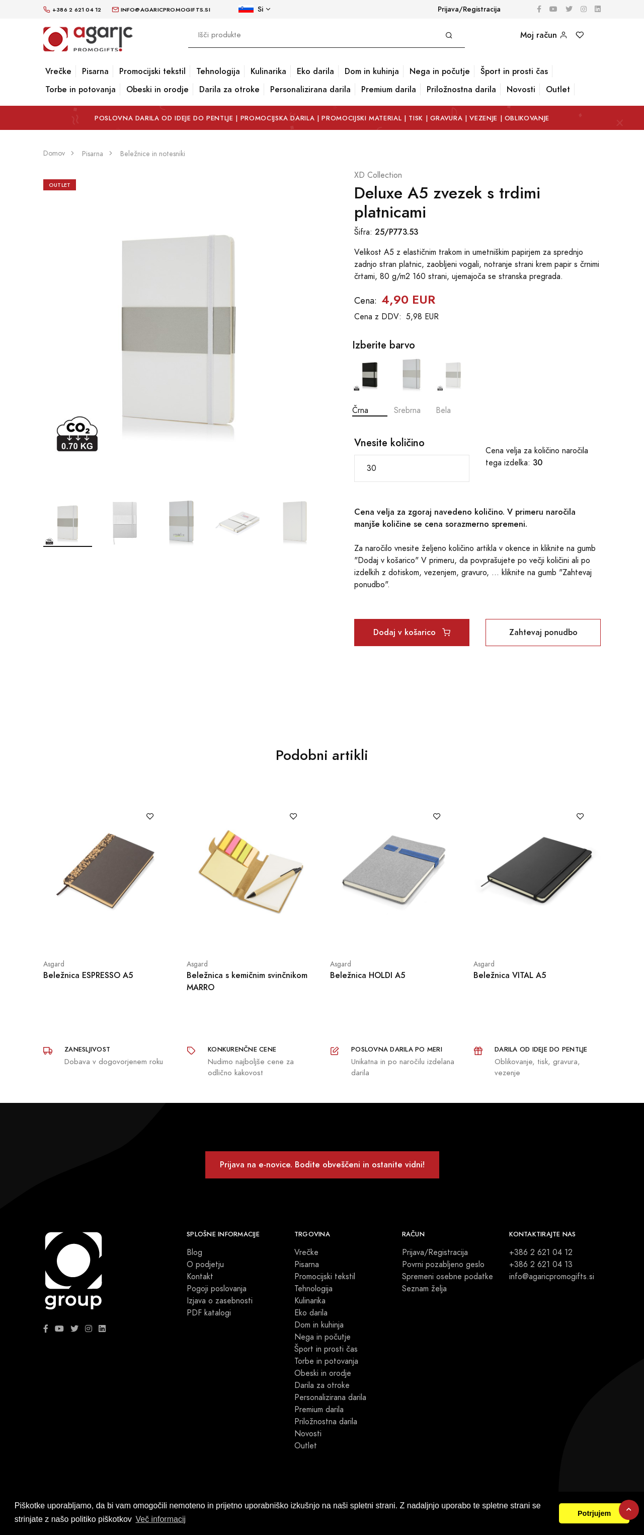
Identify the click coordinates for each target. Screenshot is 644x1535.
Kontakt (200, 1276)
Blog (194, 1252)
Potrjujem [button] (594, 1513)
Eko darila (315, 71)
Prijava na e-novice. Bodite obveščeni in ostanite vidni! (322, 1164)
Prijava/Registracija (469, 9)
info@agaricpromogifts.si (551, 1276)
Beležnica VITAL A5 (509, 975)
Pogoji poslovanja (217, 1288)
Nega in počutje (440, 71)
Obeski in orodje (157, 89)
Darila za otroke (229, 89)
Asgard (53, 964)
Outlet (558, 89)
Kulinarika (268, 71)
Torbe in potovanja (80, 89)
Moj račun (544, 35)
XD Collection (378, 175)
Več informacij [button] (160, 1519)
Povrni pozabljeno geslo (443, 1264)
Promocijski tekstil (152, 71)
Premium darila (388, 89)
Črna (369, 386)
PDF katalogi (209, 1312)
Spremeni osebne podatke (447, 1276)
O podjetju (205, 1264)
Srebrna (411, 386)
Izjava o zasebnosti (220, 1300)
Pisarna (95, 71)
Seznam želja (424, 1288)
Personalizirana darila (310, 89)
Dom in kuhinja (372, 71)
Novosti (521, 89)
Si (250, 9)
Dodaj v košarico (411, 632)
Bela (453, 386)
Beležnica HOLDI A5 (367, 975)
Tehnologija (218, 71)
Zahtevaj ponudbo (543, 632)
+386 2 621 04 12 (541, 1252)
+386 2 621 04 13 (541, 1264)
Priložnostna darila (461, 89)
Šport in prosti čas (514, 71)
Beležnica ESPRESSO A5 (88, 975)
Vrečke (58, 71)
